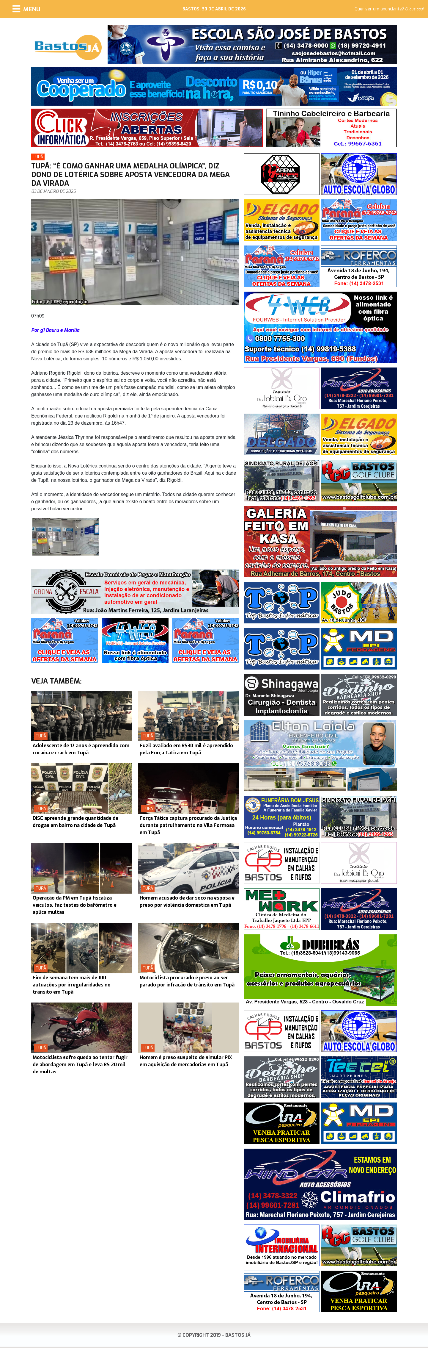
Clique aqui (414, 9)
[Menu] (26, 9)
